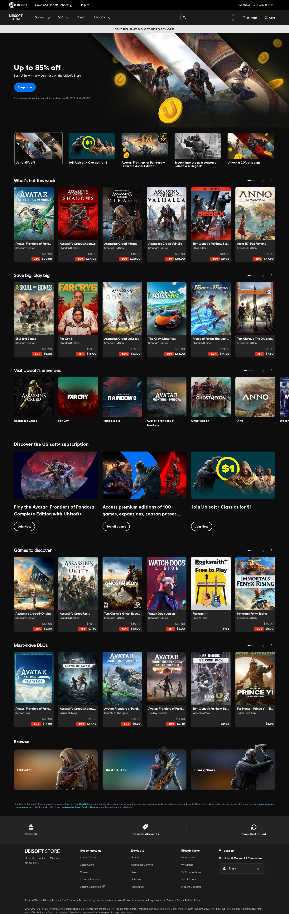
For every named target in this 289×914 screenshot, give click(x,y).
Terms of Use (32, 900)
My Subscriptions (191, 872)
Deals (134, 872)
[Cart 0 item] (270, 17)
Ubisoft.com (87, 864)
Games (135, 857)
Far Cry (85, 807)
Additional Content (142, 864)
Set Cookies (69, 900)
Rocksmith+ (137, 886)
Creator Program (90, 879)
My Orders (187, 864)
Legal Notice (155, 900)
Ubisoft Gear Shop (92, 886)
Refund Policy (192, 900)
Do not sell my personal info (95, 900)
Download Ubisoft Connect (53, 5)
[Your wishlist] (250, 17)
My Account (188, 857)
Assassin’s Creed (72, 807)
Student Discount (191, 886)
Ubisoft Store (85, 804)
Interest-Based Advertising (129, 900)
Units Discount (189, 879)
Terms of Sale (174, 900)
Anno (92, 807)
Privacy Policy (51, 900)
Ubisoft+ (136, 879)
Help (85, 5)
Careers (84, 872)
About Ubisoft (88, 857)
